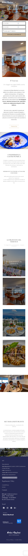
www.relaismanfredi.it (8, 487)
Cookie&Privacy (5, 497)
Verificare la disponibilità (14, 34)
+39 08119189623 (10, 508)
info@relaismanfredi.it (12, 506)
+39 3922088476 (12, 510)
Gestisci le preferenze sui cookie (10, 490)
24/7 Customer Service (9, 512)
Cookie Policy (18, 552)
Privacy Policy (10, 552)
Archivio (4, 499)
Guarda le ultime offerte (10, 464)
